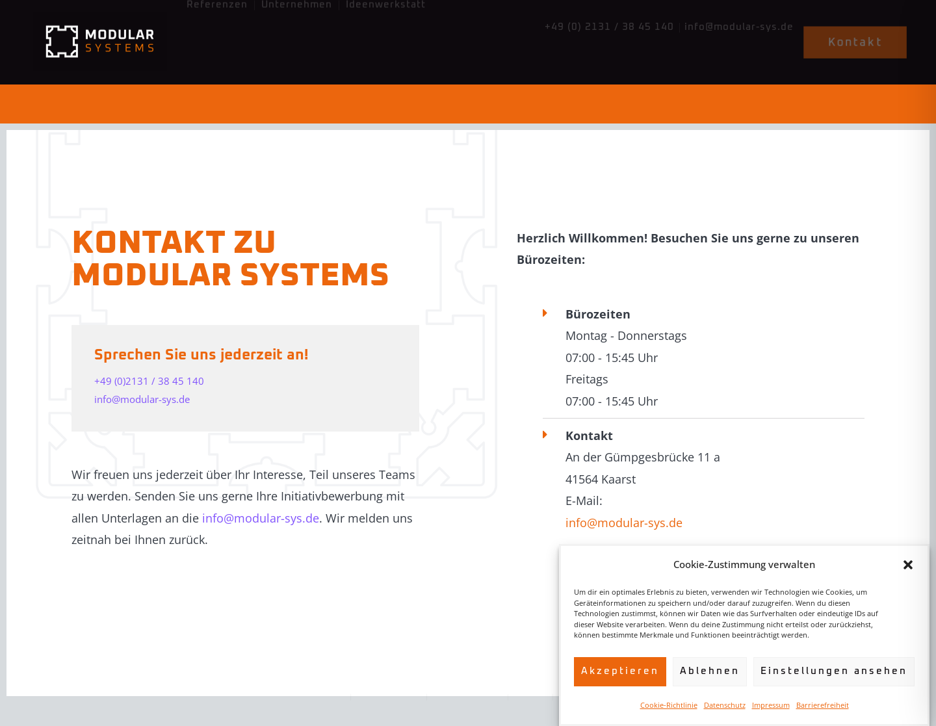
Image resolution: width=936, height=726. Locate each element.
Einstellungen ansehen (833, 671)
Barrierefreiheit (822, 705)
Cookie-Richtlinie (668, 705)
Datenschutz (725, 705)
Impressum (771, 705)
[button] (908, 564)
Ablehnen (710, 671)
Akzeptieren (620, 671)
